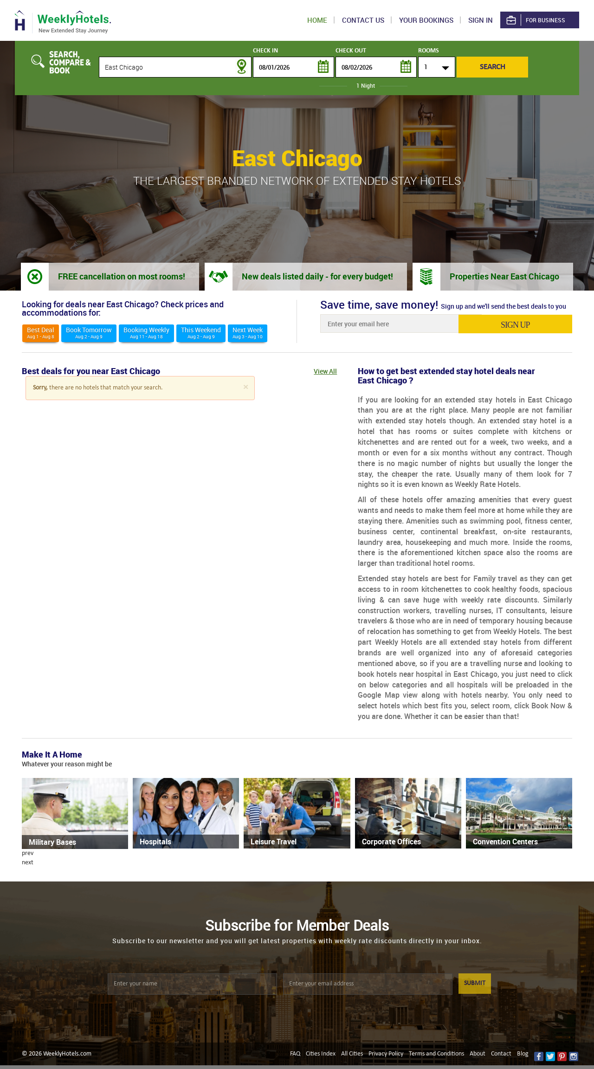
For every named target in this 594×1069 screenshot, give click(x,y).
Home (317, 20)
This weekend (201, 332)
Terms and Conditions (436, 1053)
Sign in (480, 20)
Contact (501, 1053)
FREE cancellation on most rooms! (121, 276)
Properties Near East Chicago (504, 276)
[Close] (245, 387)
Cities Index (321, 1053)
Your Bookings (426, 20)
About (477, 1053)
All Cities (352, 1053)
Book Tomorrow (89, 332)
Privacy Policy (385, 1053)
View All (325, 371)
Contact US (363, 20)
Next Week (247, 332)
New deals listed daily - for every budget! (317, 276)
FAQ (295, 1053)
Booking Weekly (146, 332)
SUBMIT (474, 983)
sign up (528, 324)
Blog (523, 1053)
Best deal (40, 332)
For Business (535, 20)
